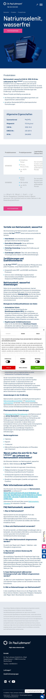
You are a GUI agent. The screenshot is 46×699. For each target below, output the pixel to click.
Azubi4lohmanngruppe (11, 674)
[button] (41, 5)
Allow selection (23, 367)
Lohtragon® (7, 670)
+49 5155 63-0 (13, 664)
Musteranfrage (12, 31)
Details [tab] (23, 333)
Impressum (7, 695)
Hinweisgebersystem (26, 695)
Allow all (37, 367)
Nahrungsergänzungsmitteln (13, 401)
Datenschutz (15, 695)
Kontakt (6, 653)
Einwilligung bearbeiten (11, 696)
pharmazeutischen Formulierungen (16, 414)
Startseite (6, 12)
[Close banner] (43, 329)
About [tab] (38, 333)
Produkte (13, 12)
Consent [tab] (8, 333)
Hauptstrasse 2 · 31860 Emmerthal (15, 659)
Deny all (8, 367)
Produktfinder (22, 12)
